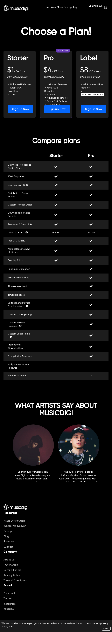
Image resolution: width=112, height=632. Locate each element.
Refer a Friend (12, 570)
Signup (99, 6)
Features (9, 541)
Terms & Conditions (15, 580)
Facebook (10, 593)
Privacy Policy (12, 575)
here (11, 627)
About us (9, 559)
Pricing (67, 7)
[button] (105, 8)
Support (8, 547)
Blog (74, 7)
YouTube (9, 609)
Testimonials (11, 565)
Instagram (9, 604)
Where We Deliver (15, 526)
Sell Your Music (54, 7)
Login (92, 6)
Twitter (8, 598)
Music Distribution (14, 521)
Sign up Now (20, 109)
